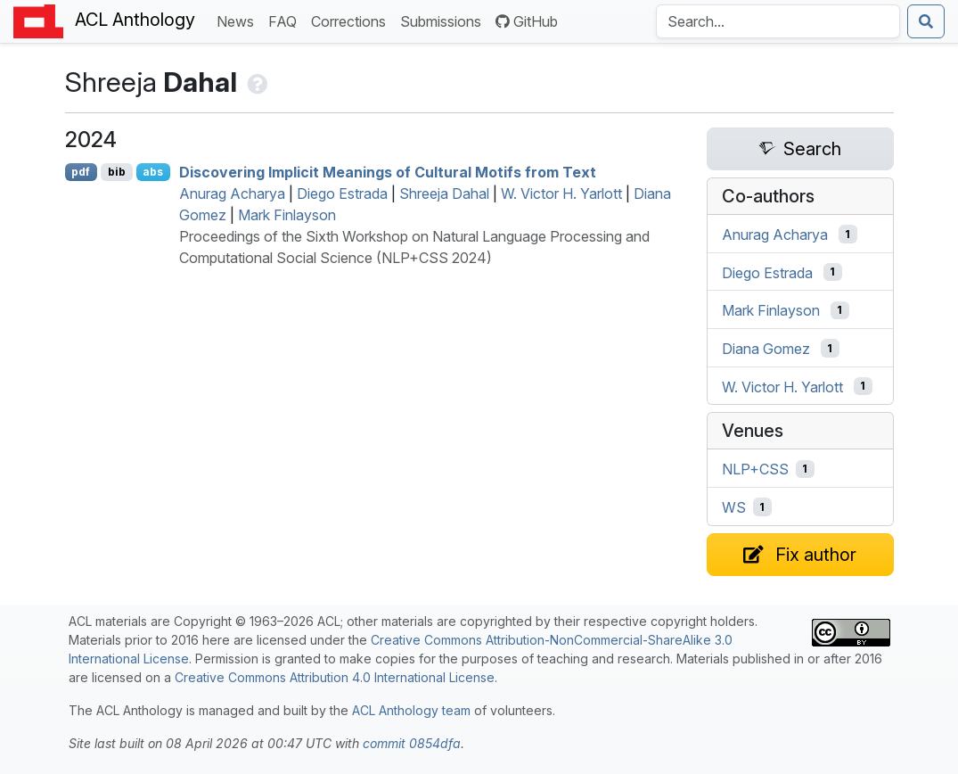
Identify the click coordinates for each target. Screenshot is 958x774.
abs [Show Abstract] (153, 171)
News (239, 20)
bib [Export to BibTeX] (117, 171)
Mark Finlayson (287, 215)
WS (734, 507)
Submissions (444, 20)
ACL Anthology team (411, 710)
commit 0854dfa (412, 743)
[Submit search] (926, 21)
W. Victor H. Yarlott (561, 193)
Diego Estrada (342, 193)
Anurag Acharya (232, 193)
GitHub (526, 21)
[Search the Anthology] (778, 21)
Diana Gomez (766, 349)
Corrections (352, 20)
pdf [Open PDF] (80, 171)
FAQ (286, 20)
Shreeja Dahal (444, 193)
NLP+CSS (755, 469)
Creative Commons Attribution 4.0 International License (335, 677)
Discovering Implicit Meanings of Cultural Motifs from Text (387, 172)
